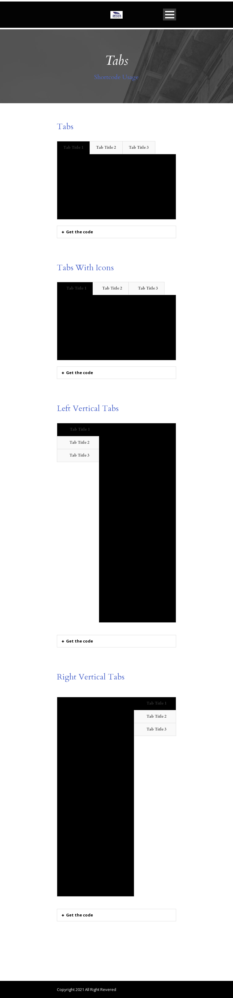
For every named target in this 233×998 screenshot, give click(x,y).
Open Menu (169, 14)
